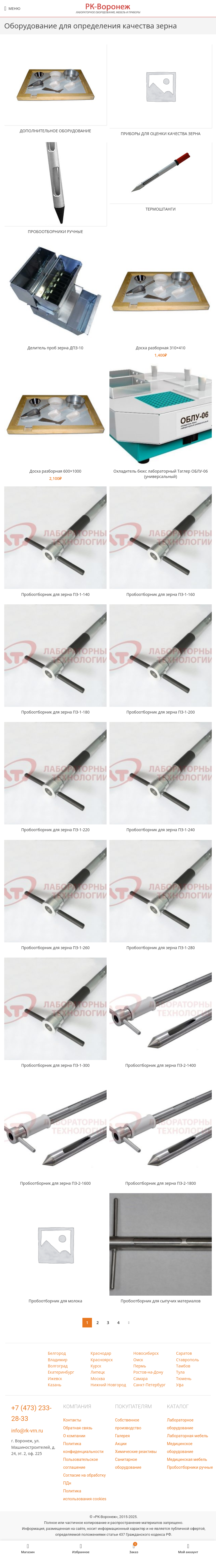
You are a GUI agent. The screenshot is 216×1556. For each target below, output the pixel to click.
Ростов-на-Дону (148, 1372)
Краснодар (101, 1353)
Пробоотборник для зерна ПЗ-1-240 (160, 829)
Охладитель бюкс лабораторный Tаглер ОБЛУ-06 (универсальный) (160, 473)
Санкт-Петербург (149, 1384)
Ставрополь (187, 1359)
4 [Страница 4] (118, 1322)
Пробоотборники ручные (190, 1467)
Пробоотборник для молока (55, 1301)
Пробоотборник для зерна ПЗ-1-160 (160, 594)
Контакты (72, 1420)
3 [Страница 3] (108, 1322)
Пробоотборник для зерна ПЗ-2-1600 (55, 1183)
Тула (180, 1372)
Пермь (139, 1366)
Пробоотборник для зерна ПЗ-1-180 (55, 712)
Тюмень (184, 1378)
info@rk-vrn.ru (27, 1431)
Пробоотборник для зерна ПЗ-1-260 (55, 947)
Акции (121, 1443)
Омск (138, 1359)
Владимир (58, 1359)
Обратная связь (78, 1428)
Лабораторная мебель (187, 1436)
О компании (74, 1436)
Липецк (98, 1372)
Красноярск (102, 1359)
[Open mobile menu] (12, 8)
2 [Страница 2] (97, 1322)
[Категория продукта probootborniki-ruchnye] (55, 189)
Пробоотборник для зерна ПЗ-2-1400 (160, 1065)
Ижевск (55, 1378)
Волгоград (58, 1366)
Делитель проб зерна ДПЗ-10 (55, 347)
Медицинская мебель (187, 1459)
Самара (140, 1378)
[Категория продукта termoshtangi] (160, 178)
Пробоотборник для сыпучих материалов (161, 1301)
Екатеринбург (61, 1372)
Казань (54, 1384)
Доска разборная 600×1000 (55, 471)
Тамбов (183, 1366)
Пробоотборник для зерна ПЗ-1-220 (55, 829)
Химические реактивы (136, 1451)
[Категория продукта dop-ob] (55, 90)
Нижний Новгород (108, 1384)
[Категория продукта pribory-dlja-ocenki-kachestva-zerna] (160, 91)
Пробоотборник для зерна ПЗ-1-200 (160, 712)
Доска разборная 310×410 (160, 347)
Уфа (179, 1384)
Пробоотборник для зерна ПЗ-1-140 (55, 594)
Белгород (57, 1353)
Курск (96, 1366)
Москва (98, 1378)
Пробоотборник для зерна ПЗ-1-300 (55, 1065)
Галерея (122, 1436)
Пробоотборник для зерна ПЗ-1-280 (160, 947)
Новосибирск (146, 1353)
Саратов (184, 1353)
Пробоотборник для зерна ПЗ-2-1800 (160, 1183)
